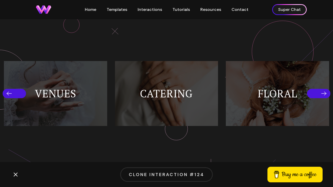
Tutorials (181, 9)
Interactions (150, 9)
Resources (210, 9)
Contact (240, 9)
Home (90, 9)
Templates (117, 9)
